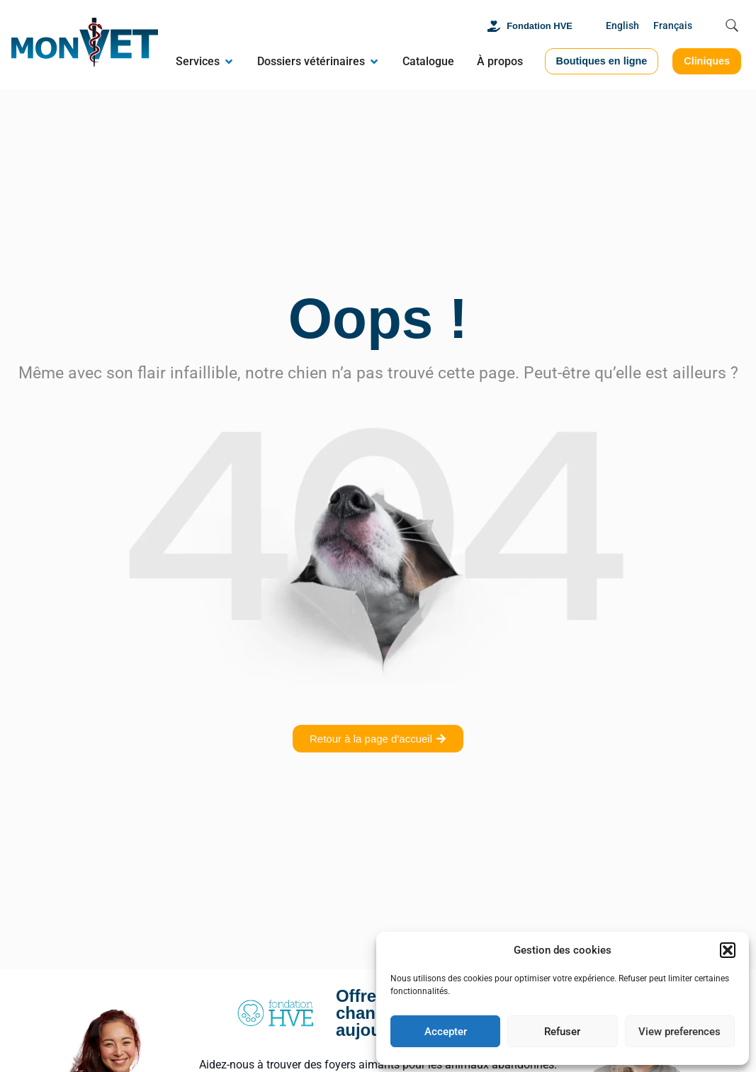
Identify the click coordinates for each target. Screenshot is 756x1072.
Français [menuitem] (672, 26)
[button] (728, 950)
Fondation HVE (539, 26)
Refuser (562, 1031)
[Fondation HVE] (493, 26)
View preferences (679, 1031)
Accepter (445, 1031)
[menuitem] (622, 26)
